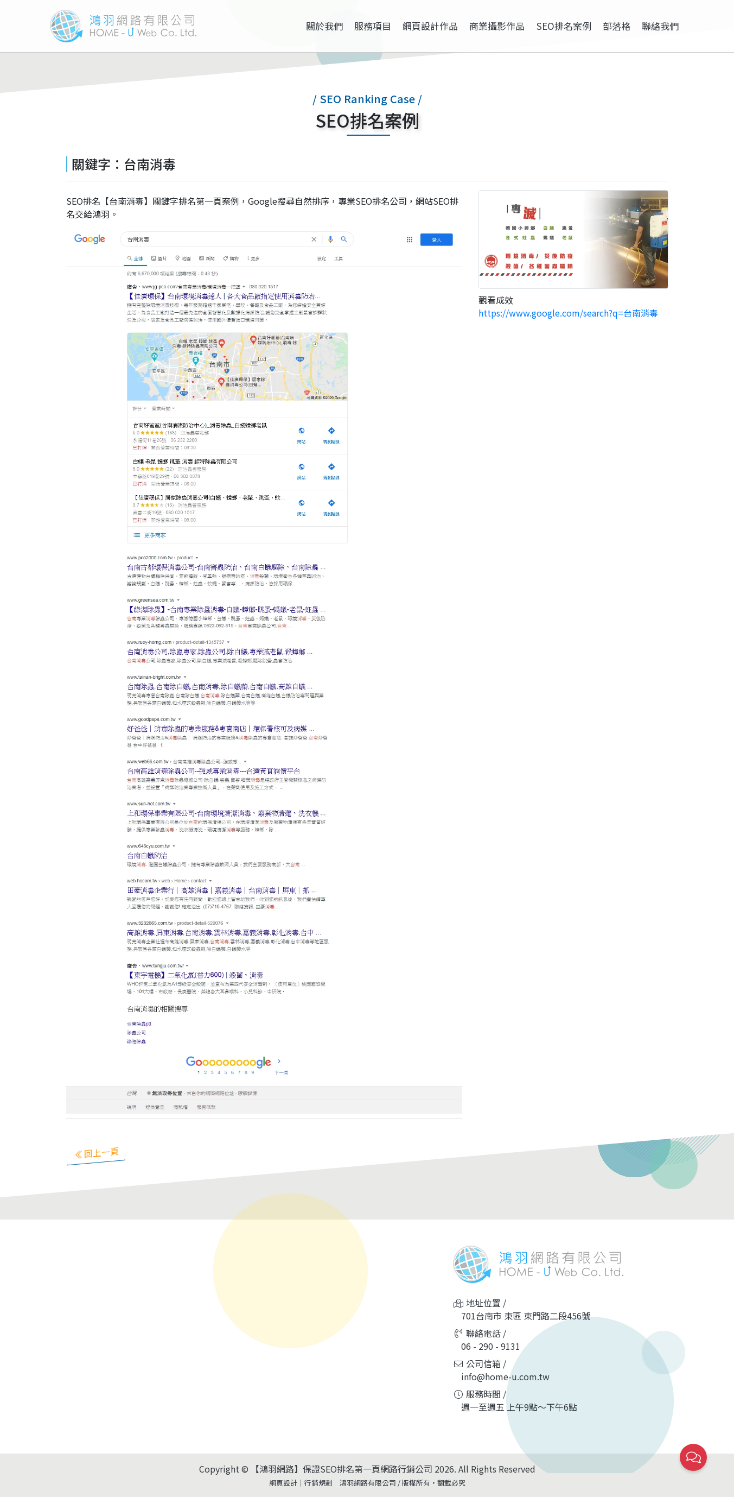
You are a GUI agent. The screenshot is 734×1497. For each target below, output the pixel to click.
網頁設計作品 (430, 26)
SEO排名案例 (564, 26)
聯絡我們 (660, 26)
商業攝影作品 (497, 26)
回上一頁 (106, 1151)
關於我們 (324, 26)
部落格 (616, 26)
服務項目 (372, 26)
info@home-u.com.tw (505, 1376)
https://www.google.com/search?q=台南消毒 (568, 312)
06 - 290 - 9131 (490, 1346)
